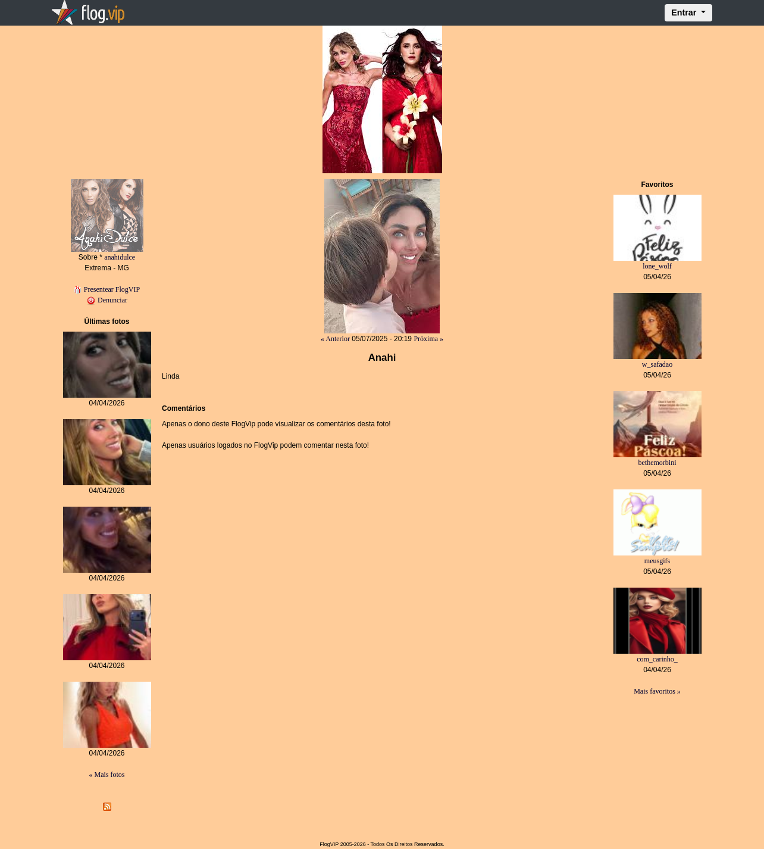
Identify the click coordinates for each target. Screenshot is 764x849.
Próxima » (428, 339)
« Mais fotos (107, 774)
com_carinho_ (657, 659)
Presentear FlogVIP (107, 289)
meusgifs (657, 561)
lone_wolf (657, 266)
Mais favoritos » (657, 691)
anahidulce (119, 257)
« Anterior (335, 339)
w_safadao (657, 364)
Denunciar (106, 300)
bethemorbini (657, 462)
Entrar (685, 12)
